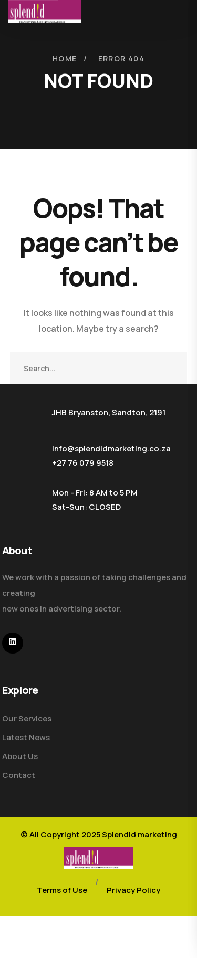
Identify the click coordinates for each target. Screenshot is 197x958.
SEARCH (171, 368)
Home (65, 59)
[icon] (12, 643)
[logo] (98, 856)
